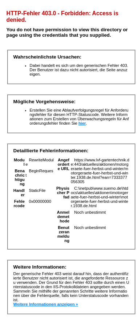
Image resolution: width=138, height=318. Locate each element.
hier (82, 123)
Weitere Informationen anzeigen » (45, 304)
